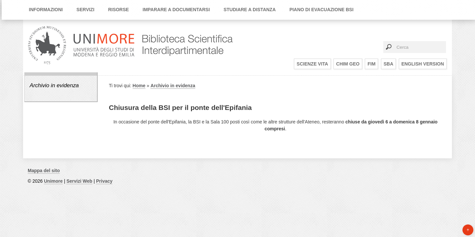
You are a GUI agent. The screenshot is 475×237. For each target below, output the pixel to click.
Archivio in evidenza (54, 85)
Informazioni (46, 9)
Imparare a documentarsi (176, 9)
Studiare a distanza (250, 9)
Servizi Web (79, 181)
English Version (422, 63)
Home (139, 85)
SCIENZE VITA (312, 63)
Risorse (118, 9)
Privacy (104, 181)
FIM (371, 63)
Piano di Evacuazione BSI (321, 9)
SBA (389, 63)
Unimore (53, 181)
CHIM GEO (348, 63)
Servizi (85, 9)
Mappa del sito (44, 170)
